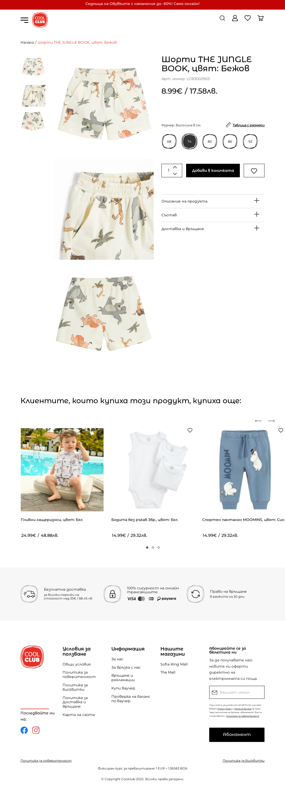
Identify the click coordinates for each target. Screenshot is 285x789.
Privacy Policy (225, 708)
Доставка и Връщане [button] (182, 228)
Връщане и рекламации (123, 677)
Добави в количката (213, 170)
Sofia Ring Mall (174, 664)
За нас (117, 659)
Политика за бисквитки (75, 687)
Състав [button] (169, 215)
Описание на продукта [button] (184, 201)
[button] (147, 547)
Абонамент (237, 734)
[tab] (212, 201)
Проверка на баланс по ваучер (130, 698)
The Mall (167, 672)
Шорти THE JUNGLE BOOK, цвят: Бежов (77, 42)
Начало (27, 42)
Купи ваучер (123, 688)
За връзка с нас (126, 667)
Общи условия (77, 664)
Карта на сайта (79, 714)
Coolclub (128, 779)
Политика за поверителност (79, 674)
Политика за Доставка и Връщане (75, 702)
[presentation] (260, 421)
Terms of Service (242, 708)
